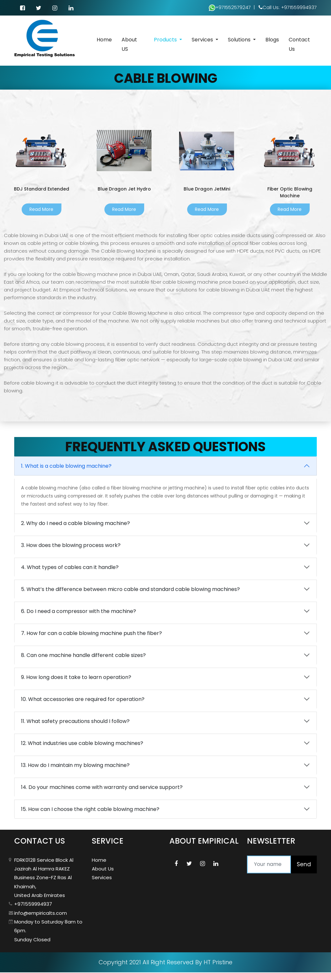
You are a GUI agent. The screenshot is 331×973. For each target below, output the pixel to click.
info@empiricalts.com (40, 913)
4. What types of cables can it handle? (70, 568)
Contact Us (299, 45)
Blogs (272, 40)
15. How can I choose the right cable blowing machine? (90, 810)
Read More (41, 210)
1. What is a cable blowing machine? (66, 466)
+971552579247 (230, 7)
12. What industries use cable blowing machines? (82, 744)
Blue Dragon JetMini (207, 189)
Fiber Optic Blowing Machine (289, 192)
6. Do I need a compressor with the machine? (78, 612)
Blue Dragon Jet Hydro (124, 189)
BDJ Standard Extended (41, 189)
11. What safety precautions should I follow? (75, 722)
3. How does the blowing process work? (71, 546)
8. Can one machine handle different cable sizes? (83, 656)
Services (102, 878)
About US (129, 45)
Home (104, 40)
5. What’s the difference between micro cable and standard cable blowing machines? (130, 590)
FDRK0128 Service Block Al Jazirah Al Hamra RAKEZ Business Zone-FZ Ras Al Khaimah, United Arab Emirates (43, 878)
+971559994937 (33, 905)
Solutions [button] (240, 40)
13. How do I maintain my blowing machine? (75, 766)
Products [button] (166, 40)
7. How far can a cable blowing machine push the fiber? (91, 634)
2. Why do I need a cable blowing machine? (75, 524)
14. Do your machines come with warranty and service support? (102, 788)
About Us (103, 869)
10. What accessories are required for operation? (82, 700)
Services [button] (203, 40)
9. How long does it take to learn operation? (76, 678)
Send (304, 865)
